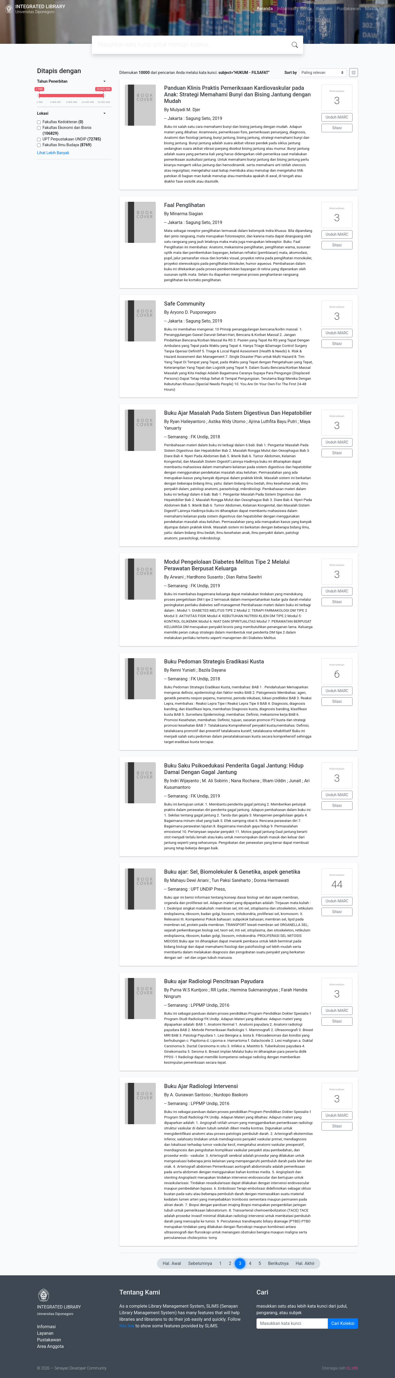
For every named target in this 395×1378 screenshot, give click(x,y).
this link (126, 1325)
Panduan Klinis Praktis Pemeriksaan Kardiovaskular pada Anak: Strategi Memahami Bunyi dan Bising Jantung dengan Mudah (237, 94)
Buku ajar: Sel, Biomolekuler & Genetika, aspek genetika (232, 871)
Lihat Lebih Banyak (53, 153)
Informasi (286, 8)
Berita (306, 8)
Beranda (265, 8)
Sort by (290, 72)
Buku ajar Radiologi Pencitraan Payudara (214, 981)
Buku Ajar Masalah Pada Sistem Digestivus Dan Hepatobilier (238, 413)
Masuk (371, 8)
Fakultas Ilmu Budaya (67, 145)
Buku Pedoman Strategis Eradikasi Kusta (214, 661)
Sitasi (337, 128)
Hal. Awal (172, 1263)
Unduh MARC (337, 117)
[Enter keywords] (292, 1323)
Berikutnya (278, 1263)
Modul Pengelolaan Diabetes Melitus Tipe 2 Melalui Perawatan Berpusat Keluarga (227, 565)
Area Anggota (50, 1346)
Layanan (45, 1333)
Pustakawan (348, 8)
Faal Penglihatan (184, 205)
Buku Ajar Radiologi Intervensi (201, 1086)
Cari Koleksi (342, 1323)
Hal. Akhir (305, 1263)
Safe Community (184, 303)
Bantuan (324, 8)
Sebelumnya (200, 1263)
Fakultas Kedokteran (63, 122)
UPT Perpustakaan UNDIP (72, 139)
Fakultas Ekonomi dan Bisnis (67, 130)
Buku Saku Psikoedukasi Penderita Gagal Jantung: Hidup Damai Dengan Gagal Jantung (233, 768)
